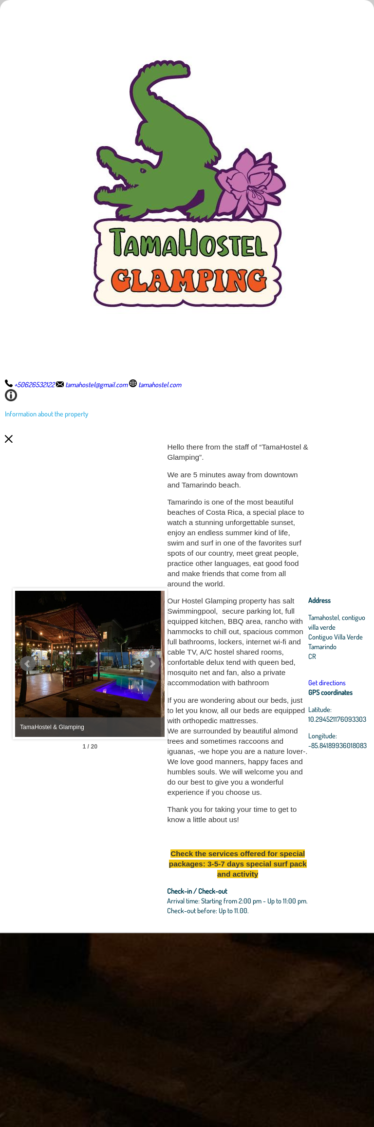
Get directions (328, 779)
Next (197, 761)
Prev (28, 761)
